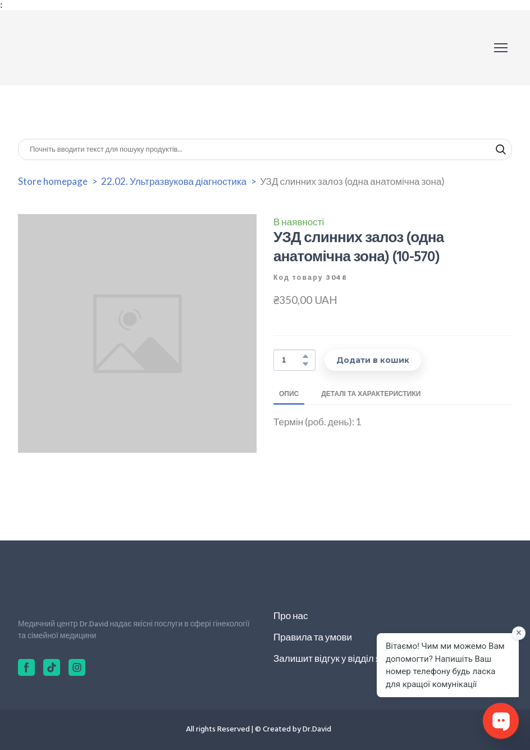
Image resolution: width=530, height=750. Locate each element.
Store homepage (53, 181)
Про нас (290, 615)
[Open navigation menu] (501, 48)
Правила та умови (312, 637)
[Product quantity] (292, 360)
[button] (501, 149)
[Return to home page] (68, 48)
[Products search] (265, 149)
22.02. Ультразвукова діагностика (173, 181)
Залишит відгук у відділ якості (337, 658)
